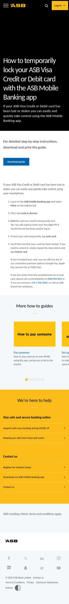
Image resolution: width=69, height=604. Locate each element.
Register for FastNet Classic (17, 467)
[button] (5, 5)
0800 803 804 (54, 278)
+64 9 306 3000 (39, 282)
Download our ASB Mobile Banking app (23, 477)
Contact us (8, 487)
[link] (26, 379)
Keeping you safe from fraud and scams (23, 438)
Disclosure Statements (47, 582)
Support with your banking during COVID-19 (26, 428)
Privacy (30, 582)
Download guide (16, 161)
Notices (9, 588)
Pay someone (21, 352)
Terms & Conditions (15, 582)
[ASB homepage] (18, 5)
